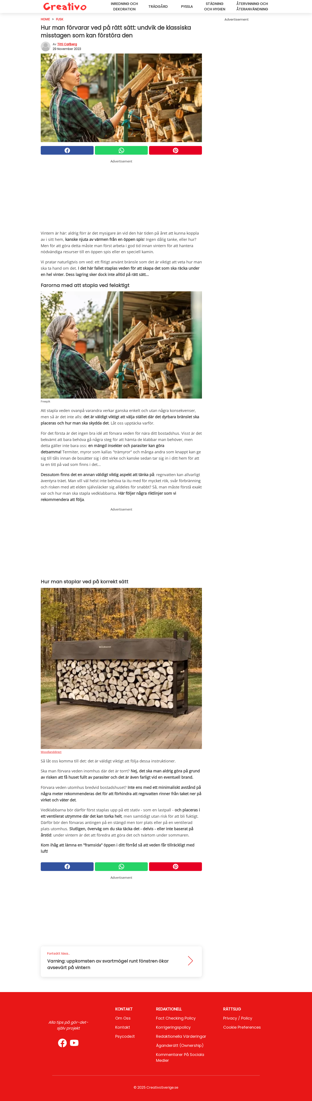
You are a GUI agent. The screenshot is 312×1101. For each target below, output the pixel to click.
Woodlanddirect (51, 752)
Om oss (123, 1018)
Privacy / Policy (237, 1018)
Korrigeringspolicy (173, 1027)
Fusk (59, 19)
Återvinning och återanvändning (252, 6)
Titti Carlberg (67, 44)
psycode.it (125, 1036)
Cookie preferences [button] (242, 1027)
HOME (45, 19)
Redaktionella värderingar (181, 1036)
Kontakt (122, 1027)
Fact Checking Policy (176, 1018)
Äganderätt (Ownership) (180, 1045)
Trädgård (158, 6)
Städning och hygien (214, 6)
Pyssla (187, 6)
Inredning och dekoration (124, 6)
